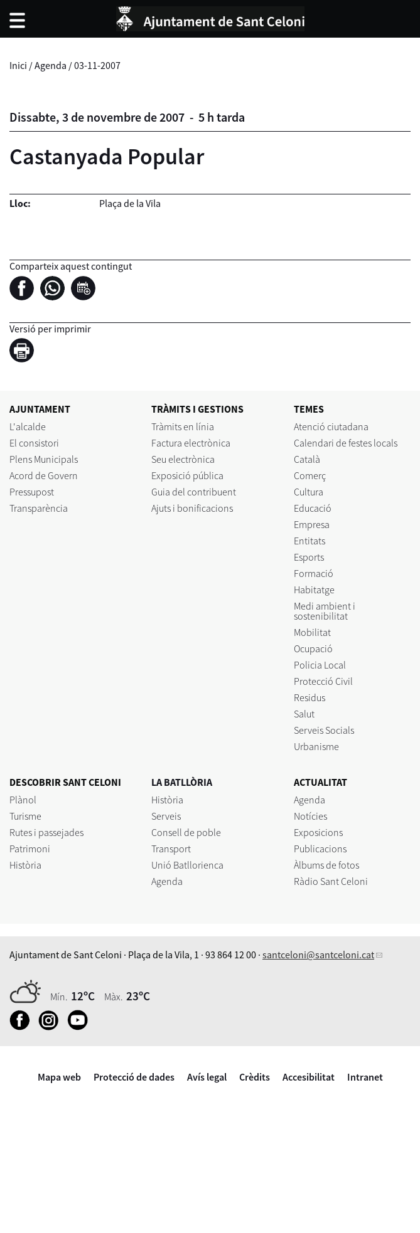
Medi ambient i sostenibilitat (324, 611)
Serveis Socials (324, 730)
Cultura (308, 491)
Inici (18, 65)
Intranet (365, 1077)
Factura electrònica (190, 443)
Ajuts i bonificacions (192, 508)
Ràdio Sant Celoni (331, 881)
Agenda (51, 65)
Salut (304, 713)
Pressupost (31, 491)
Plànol (22, 799)
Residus (309, 697)
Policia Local (320, 665)
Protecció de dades (134, 1077)
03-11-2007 (97, 65)
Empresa (312, 524)
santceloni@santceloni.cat (318, 954)
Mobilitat (312, 632)
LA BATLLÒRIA (181, 782)
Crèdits (254, 1077)
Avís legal (207, 1077)
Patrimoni (29, 848)
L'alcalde (27, 426)
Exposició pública (187, 475)
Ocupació (313, 648)
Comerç (310, 475)
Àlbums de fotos (326, 865)
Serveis (166, 816)
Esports (309, 557)
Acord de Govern (43, 475)
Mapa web (59, 1077)
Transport (171, 848)
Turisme (25, 816)
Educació (312, 508)
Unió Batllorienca (187, 865)
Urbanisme (316, 746)
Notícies (310, 816)
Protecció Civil (323, 681)
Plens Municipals (43, 459)
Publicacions (320, 848)
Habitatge (314, 589)
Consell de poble (186, 832)
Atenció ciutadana (331, 426)
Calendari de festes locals (345, 443)
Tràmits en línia (182, 426)
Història (25, 865)
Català (307, 459)
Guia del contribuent (193, 491)
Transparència (38, 508)
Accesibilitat (309, 1077)
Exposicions (318, 832)
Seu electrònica (183, 459)
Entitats (309, 540)
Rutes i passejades (46, 832)
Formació (313, 573)
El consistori (34, 443)
